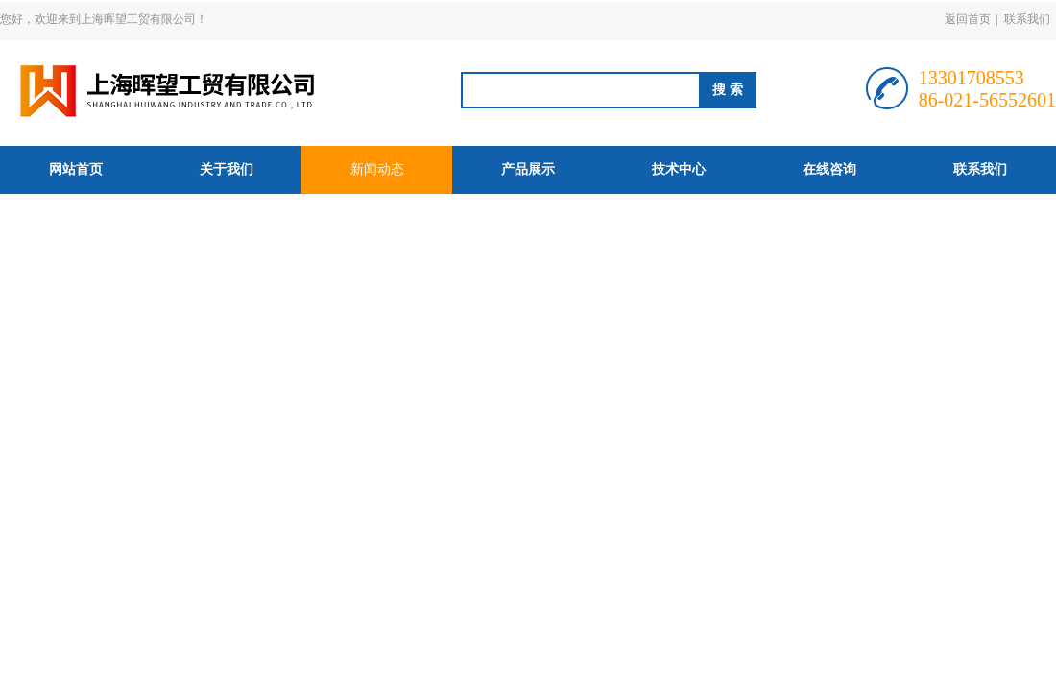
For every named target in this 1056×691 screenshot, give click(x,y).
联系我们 (1027, 19)
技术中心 (679, 169)
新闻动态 (377, 169)
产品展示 (528, 169)
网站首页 (76, 169)
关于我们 (226, 169)
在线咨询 (829, 169)
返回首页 (968, 19)
